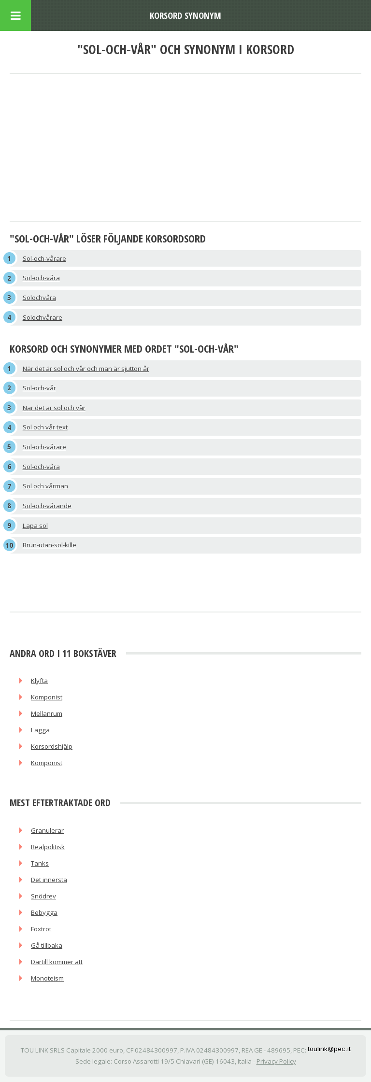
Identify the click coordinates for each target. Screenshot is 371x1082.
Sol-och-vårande (47, 505)
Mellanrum (46, 713)
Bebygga (44, 912)
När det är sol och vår (54, 407)
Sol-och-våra (41, 277)
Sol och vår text (45, 427)
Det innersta (49, 879)
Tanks (40, 863)
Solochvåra (39, 297)
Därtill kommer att (57, 961)
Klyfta (39, 680)
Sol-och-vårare (44, 258)
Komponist (46, 697)
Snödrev (43, 896)
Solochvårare (42, 317)
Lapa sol (35, 525)
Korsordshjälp (51, 746)
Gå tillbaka (46, 945)
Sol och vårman (45, 486)
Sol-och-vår (39, 388)
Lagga (40, 730)
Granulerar (47, 830)
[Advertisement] (185, 148)
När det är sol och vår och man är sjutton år (86, 368)
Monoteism (47, 978)
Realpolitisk (48, 846)
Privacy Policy (276, 1061)
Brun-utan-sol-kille (49, 545)
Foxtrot (41, 929)
